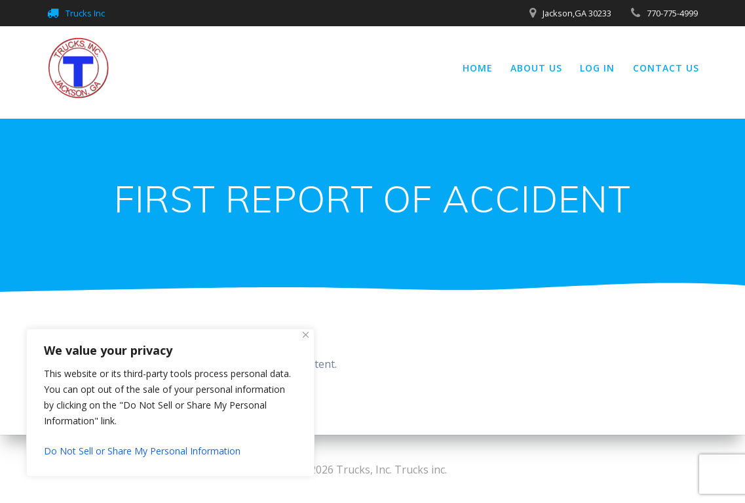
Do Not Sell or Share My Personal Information (142, 451)
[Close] (306, 335)
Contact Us (666, 68)
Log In (597, 68)
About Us (536, 68)
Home (478, 68)
